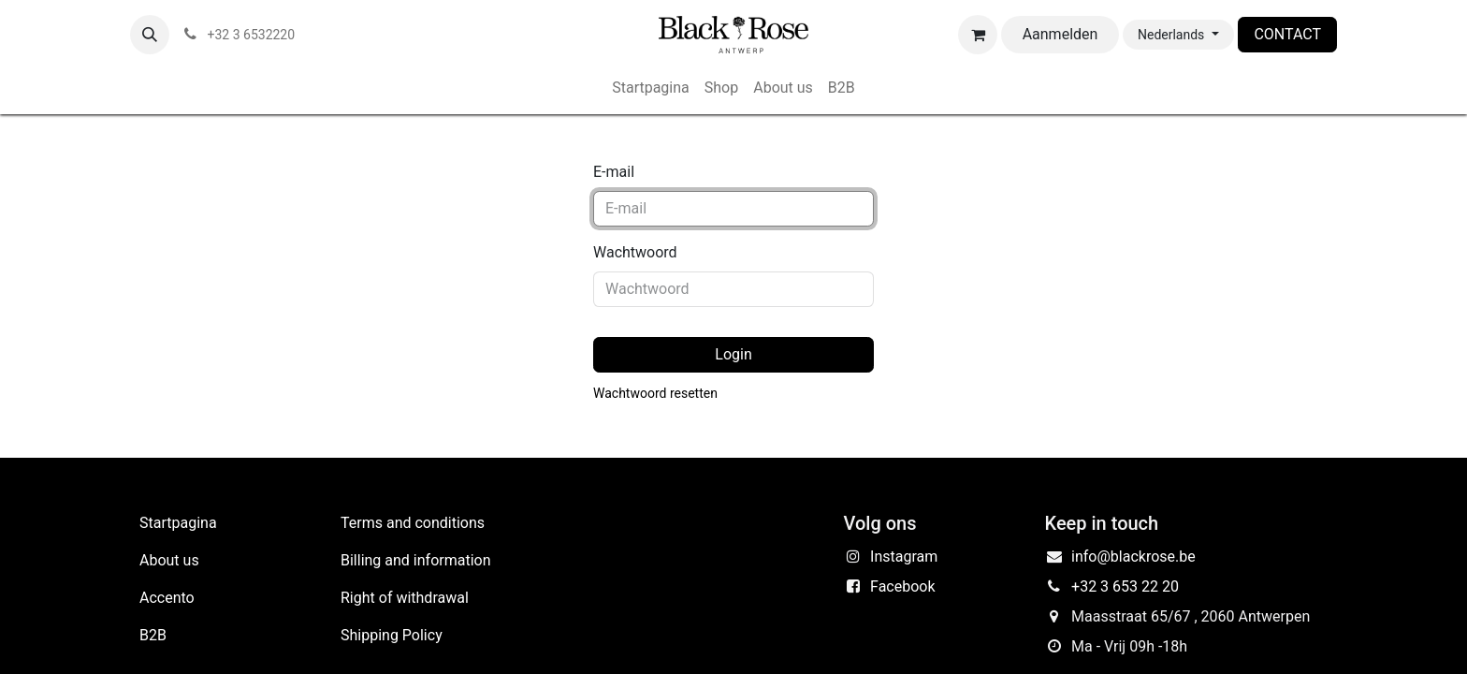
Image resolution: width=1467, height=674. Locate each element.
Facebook (902, 586)
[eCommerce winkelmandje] (977, 34)
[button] (149, 34)
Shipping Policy (392, 635)
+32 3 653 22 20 (1125, 586)
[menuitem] (650, 88)
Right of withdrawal (405, 598)
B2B (153, 635)
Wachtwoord (635, 252)
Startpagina (178, 523)
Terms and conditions (413, 523)
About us (169, 560)
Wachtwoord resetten (655, 393)
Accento (167, 598)
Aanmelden (1060, 34)
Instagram (903, 556)
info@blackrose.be (1133, 556)
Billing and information (416, 560)
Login (733, 354)
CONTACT (1287, 34)
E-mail (613, 172)
